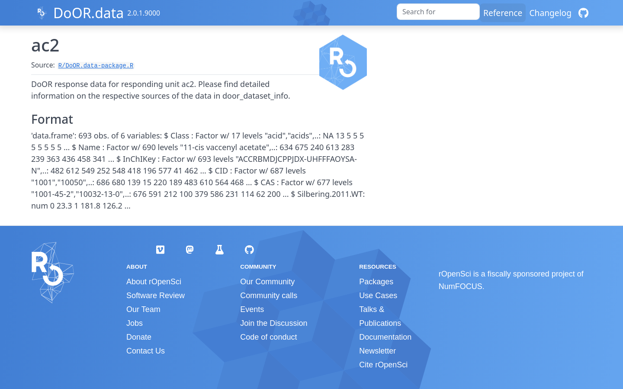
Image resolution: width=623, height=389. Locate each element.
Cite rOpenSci (383, 364)
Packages (376, 281)
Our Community (267, 281)
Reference (502, 13)
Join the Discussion (273, 323)
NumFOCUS (460, 286)
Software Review (155, 295)
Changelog (550, 13)
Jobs (134, 323)
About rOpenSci (153, 281)
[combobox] (438, 11)
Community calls (268, 295)
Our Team (143, 309)
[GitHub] (583, 12)
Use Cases (378, 295)
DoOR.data (88, 13)
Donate (138, 337)
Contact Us (145, 351)
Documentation (385, 337)
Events (252, 309)
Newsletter (377, 351)
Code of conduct (268, 337)
